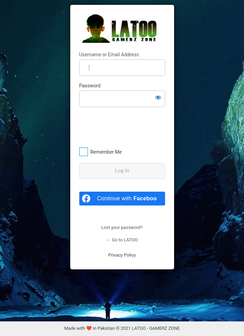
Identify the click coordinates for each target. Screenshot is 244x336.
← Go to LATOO (122, 239)
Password (90, 85)
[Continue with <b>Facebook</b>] (122, 198)
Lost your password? (122, 227)
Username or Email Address (109, 54)
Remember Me (106, 152)
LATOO (122, 28)
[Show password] (158, 97)
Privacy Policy (122, 255)
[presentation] (126, 126)
